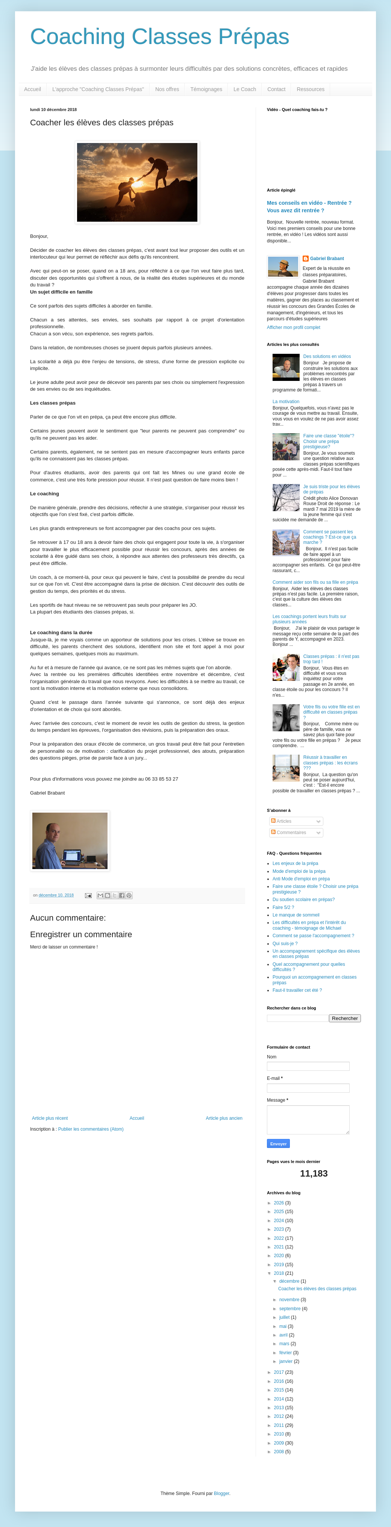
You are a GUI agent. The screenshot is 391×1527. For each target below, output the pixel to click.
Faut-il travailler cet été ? (297, 990)
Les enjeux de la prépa (295, 863)
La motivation (286, 401)
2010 (279, 1434)
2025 (279, 1211)
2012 (279, 1416)
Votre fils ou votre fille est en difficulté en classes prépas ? (331, 712)
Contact (276, 89)
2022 (279, 1238)
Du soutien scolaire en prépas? (304, 899)
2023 (279, 1229)
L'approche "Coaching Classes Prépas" (98, 89)
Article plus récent (50, 1118)
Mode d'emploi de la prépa (299, 871)
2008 (279, 1451)
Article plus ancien (224, 1118)
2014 (279, 1399)
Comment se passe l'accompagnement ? (313, 935)
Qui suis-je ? (285, 943)
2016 (279, 1381)
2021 (279, 1247)
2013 (279, 1407)
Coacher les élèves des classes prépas (317, 1288)
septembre (290, 1308)
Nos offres (167, 89)
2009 (279, 1443)
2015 (279, 1390)
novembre (290, 1299)
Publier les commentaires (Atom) (91, 1129)
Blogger (221, 1493)
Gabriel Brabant (327, 258)
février (286, 1352)
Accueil (32, 89)
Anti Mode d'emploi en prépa (301, 878)
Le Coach (244, 89)
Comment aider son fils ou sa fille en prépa (315, 582)
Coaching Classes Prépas (159, 36)
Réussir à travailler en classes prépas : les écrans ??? (330, 763)
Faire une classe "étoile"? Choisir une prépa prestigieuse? (328, 441)
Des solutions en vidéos (327, 356)
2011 (279, 1425)
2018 (279, 1273)
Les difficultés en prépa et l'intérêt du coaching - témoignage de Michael (309, 925)
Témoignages (206, 89)
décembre (290, 1281)
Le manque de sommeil (296, 915)
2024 (279, 1220)
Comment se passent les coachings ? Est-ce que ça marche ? (329, 537)
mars (285, 1343)
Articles (281, 821)
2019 (279, 1264)
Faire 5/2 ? (283, 907)
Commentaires (288, 832)
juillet (285, 1317)
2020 (279, 1255)
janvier (286, 1361)
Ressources (310, 89)
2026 (279, 1203)
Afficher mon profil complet (293, 327)
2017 (279, 1372)
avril (284, 1335)
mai (283, 1326)
